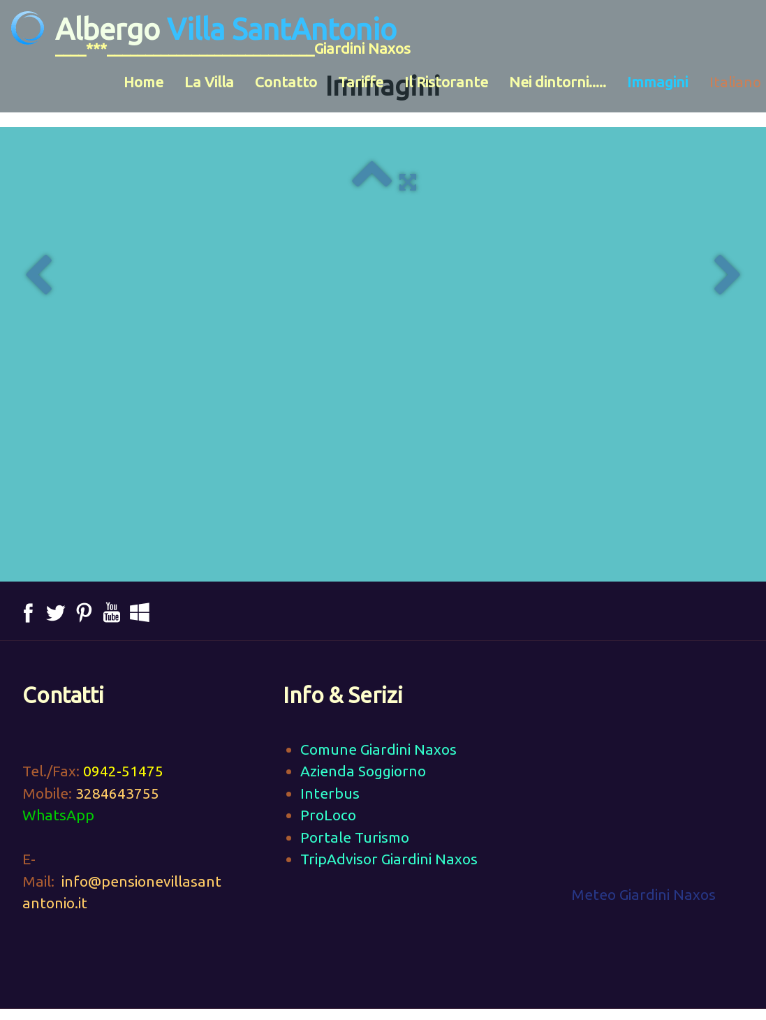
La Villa (209, 81)
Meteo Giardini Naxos (643, 894)
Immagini (657, 81)
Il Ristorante (446, 81)
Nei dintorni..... (557, 81)
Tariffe (360, 81)
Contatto (286, 81)
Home (143, 81)
